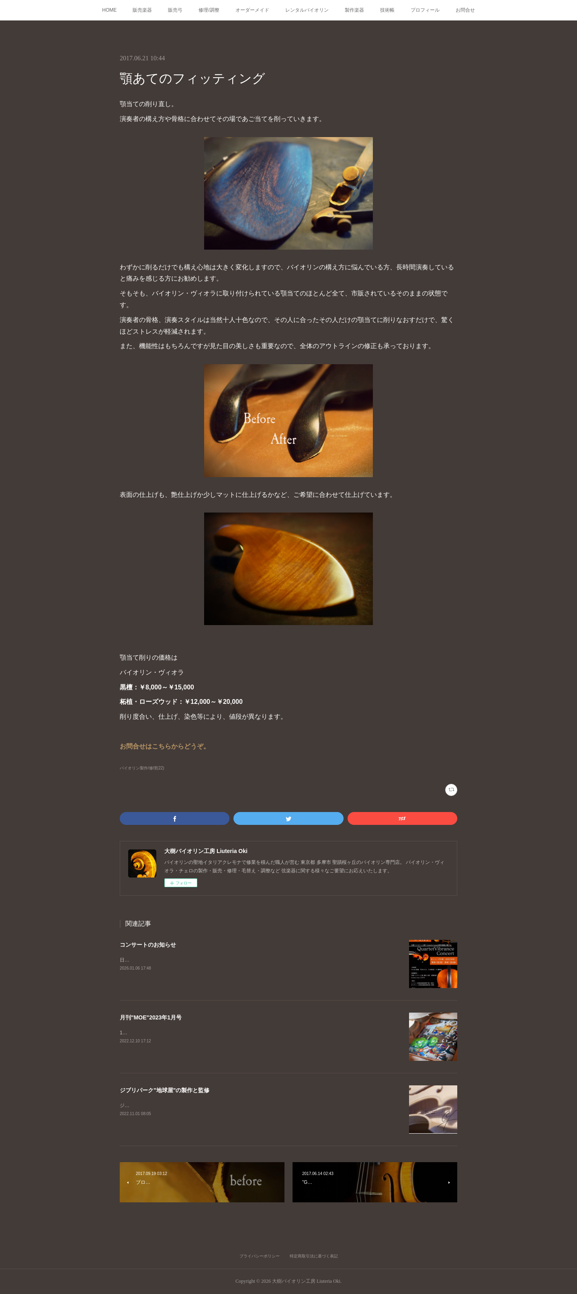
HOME (109, 10)
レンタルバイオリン (307, 10)
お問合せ (465, 10)
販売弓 (175, 10)
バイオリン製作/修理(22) (142, 768)
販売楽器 (142, 10)
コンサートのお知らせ (148, 944)
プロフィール (425, 10)
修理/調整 (208, 10)
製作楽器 (354, 10)
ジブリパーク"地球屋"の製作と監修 (164, 1090)
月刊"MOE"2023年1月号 (151, 1017)
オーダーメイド (252, 10)
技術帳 (387, 10)
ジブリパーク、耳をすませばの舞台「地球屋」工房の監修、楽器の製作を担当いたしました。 (221, 1105)
